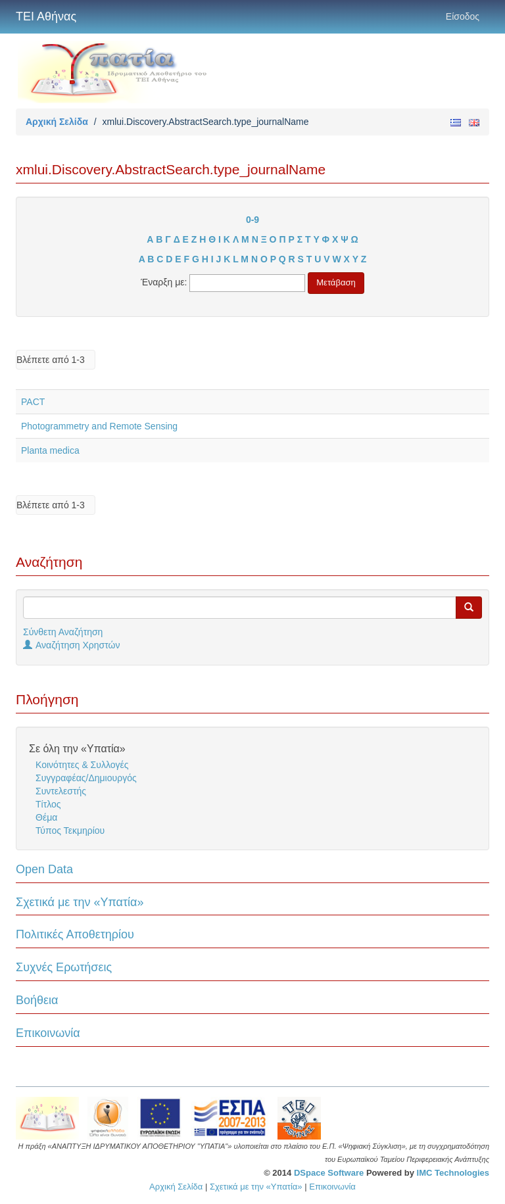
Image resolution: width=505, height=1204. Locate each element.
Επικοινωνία (48, 1033)
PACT (33, 402)
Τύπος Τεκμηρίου (70, 830)
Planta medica (50, 450)
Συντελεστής (61, 791)
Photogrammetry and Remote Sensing (99, 426)
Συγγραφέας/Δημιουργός (86, 778)
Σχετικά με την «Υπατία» (80, 902)
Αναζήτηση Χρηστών (71, 645)
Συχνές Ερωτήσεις (64, 967)
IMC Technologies (453, 1173)
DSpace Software (329, 1173)
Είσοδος (462, 16)
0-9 (252, 219)
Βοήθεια (37, 1000)
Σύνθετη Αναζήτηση (63, 632)
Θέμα (46, 817)
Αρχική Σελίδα (57, 121)
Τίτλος (48, 804)
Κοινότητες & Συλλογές (82, 764)
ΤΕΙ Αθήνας (46, 16)
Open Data (44, 869)
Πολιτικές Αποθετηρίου (75, 934)
